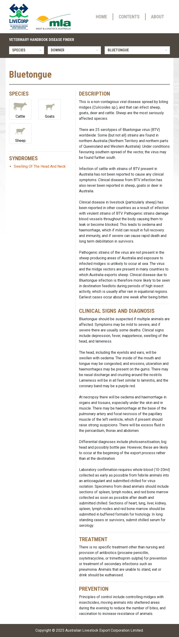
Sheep (20, 133)
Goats (49, 109)
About (157, 17)
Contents (129, 17)
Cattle (20, 109)
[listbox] (26, 50)
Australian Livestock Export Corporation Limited (104, 630)
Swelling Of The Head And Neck (40, 166)
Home (101, 17)
